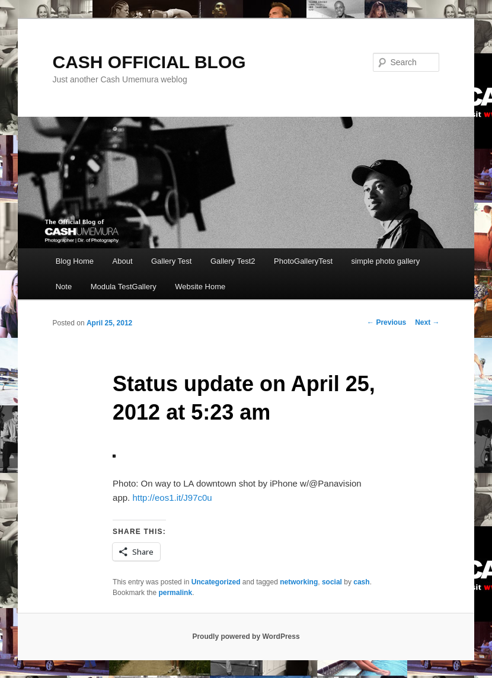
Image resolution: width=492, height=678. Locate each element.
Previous (386, 322)
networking (299, 582)
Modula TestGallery (123, 286)
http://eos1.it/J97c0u (172, 497)
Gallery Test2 (232, 261)
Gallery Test (171, 261)
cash (361, 582)
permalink (175, 593)
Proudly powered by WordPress (245, 636)
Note (64, 286)
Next (427, 322)
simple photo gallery (386, 261)
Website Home (200, 286)
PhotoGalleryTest (303, 261)
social (332, 582)
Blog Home (75, 261)
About (123, 261)
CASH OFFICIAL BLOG (149, 62)
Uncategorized (216, 582)
